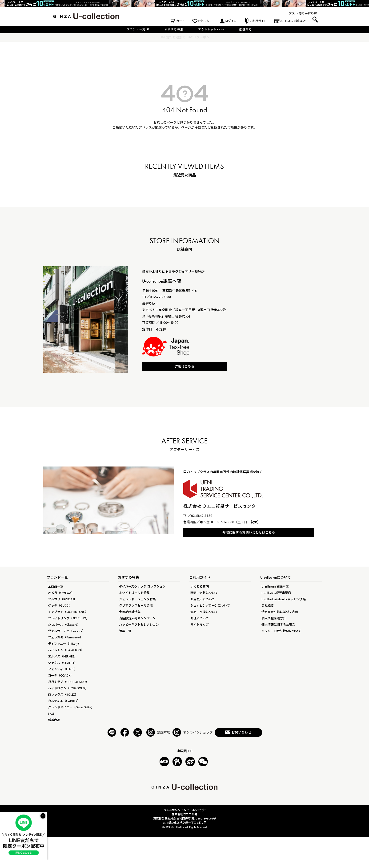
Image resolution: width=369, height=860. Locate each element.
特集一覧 (125, 631)
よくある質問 (199, 586)
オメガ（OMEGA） (61, 593)
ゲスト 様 (295, 13)
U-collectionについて (275, 577)
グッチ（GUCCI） (60, 606)
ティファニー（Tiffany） (64, 644)
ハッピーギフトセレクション (139, 625)
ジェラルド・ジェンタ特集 (137, 599)
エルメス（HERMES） (62, 656)
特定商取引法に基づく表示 (279, 612)
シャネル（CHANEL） (62, 663)
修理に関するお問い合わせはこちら (248, 532)
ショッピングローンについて (210, 606)
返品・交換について (204, 612)
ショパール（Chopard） (64, 625)
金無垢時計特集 (129, 612)
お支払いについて (202, 599)
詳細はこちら (184, 366)
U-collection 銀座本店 (292, 21)
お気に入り (205, 21)
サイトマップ (199, 625)
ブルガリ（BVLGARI (61, 599)
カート (180, 21)
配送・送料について (204, 593)
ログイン (231, 21)
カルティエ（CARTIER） (64, 701)
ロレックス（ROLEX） (63, 695)
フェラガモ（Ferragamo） (65, 637)
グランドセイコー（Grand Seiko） (71, 707)
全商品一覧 (55, 586)
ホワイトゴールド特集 (134, 593)
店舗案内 (245, 29)
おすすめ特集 (174, 29)
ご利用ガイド (258, 21)
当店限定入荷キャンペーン (137, 618)
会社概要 (267, 606)
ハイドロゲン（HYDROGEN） (68, 688)
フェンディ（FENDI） (62, 669)
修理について (199, 618)
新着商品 (54, 720)
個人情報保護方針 (273, 618)
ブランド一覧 (138, 29)
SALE (51, 714)
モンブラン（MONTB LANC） (68, 612)
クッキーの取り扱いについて (281, 631)
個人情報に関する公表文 (278, 625)
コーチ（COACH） (60, 675)
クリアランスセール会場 (136, 606)
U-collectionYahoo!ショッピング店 (283, 599)
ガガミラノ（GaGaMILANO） (68, 682)
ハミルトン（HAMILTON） (66, 650)
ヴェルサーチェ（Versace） (66, 631)
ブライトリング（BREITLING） (68, 618)
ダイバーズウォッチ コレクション (142, 586)
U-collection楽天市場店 (276, 593)
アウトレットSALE (211, 29)
